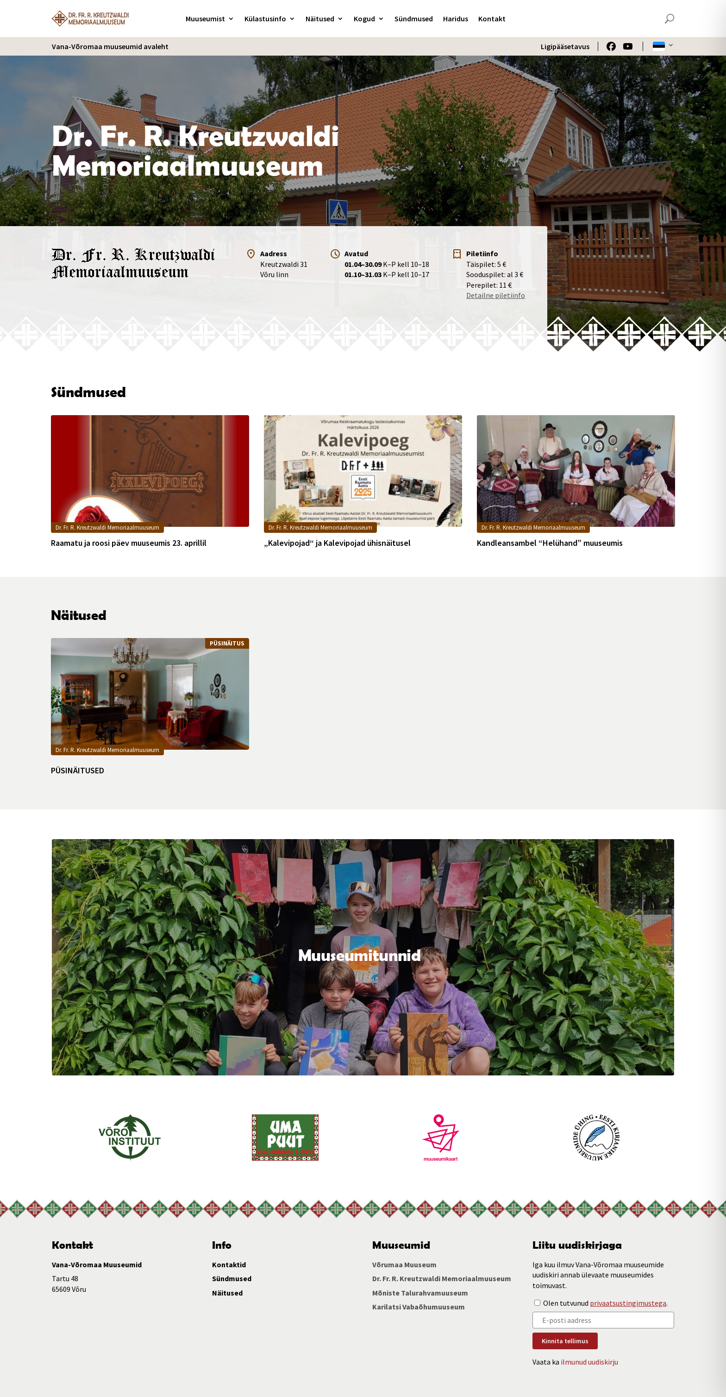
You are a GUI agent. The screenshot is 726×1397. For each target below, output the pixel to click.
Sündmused (413, 18)
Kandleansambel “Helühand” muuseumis (550, 543)
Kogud (364, 18)
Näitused (320, 18)
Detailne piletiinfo (495, 295)
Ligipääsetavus (565, 46)
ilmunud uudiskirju (589, 1361)
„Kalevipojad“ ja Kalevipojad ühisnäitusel (337, 543)
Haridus (455, 18)
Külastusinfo (265, 18)
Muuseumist (205, 18)
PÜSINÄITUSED (77, 770)
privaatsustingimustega (628, 1303)
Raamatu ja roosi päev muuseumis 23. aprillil (129, 543)
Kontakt (492, 18)
